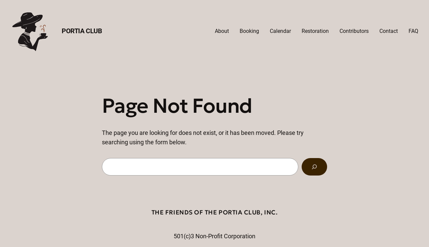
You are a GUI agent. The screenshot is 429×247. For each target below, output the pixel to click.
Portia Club (82, 31)
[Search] (314, 167)
